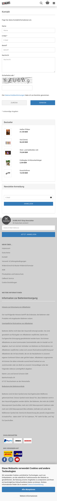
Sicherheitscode (8, 75)
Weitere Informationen (28, 496)
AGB (3, 270)
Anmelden (28, 204)
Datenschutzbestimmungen (15, 95)
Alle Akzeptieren (28, 489)
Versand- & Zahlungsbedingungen (14, 261)
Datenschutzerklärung (35, 484)
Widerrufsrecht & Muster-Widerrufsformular (17, 266)
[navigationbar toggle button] (54, 3)
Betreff (4, 45)
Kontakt (4, 257)
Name (4, 26)
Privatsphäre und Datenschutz (12, 274)
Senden (42, 103)
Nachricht (5, 55)
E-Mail (4, 36)
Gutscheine (6, 253)
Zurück (14, 103)
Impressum (6, 248)
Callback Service (8, 278)
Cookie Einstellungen (9, 282)
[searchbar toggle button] (41, 3)
